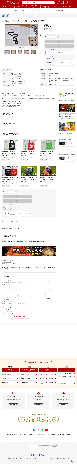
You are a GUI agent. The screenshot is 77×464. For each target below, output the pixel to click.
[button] (17, 141)
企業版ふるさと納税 (65, 434)
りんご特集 (42, 378)
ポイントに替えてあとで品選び (65, 376)
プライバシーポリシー (40, 458)
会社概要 (9, 458)
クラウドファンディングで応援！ (65, 373)
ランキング (24, 6)
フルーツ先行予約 (24, 382)
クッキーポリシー (51, 458)
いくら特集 (51, 374)
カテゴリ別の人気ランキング (8, 374)
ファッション (10, 221)
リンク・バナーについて (28, 458)
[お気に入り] (73, 461)
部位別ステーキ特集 (42, 382)
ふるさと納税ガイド (13, 404)
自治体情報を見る (19, 317)
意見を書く (63, 404)
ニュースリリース (17, 458)
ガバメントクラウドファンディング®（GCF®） (34, 434)
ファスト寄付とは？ (51, 49)
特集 (40, 6)
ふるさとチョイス (13, 434)
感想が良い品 (5, 382)
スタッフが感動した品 (25, 378)
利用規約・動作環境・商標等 (63, 458)
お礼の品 (7, 7)
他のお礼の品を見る (17, 83)
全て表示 (70, 62)
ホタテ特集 (51, 378)
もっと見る (72, 148)
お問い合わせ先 (50, 58)
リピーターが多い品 (6, 378)
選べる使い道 (49, 56)
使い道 (47, 7)
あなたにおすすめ (33, 6)
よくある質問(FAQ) (38, 404)
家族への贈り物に (62, 383)
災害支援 (53, 434)
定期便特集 (51, 382)
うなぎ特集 (42, 374)
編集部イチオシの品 (25, 374)
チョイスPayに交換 (62, 379)
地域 (17, 7)
